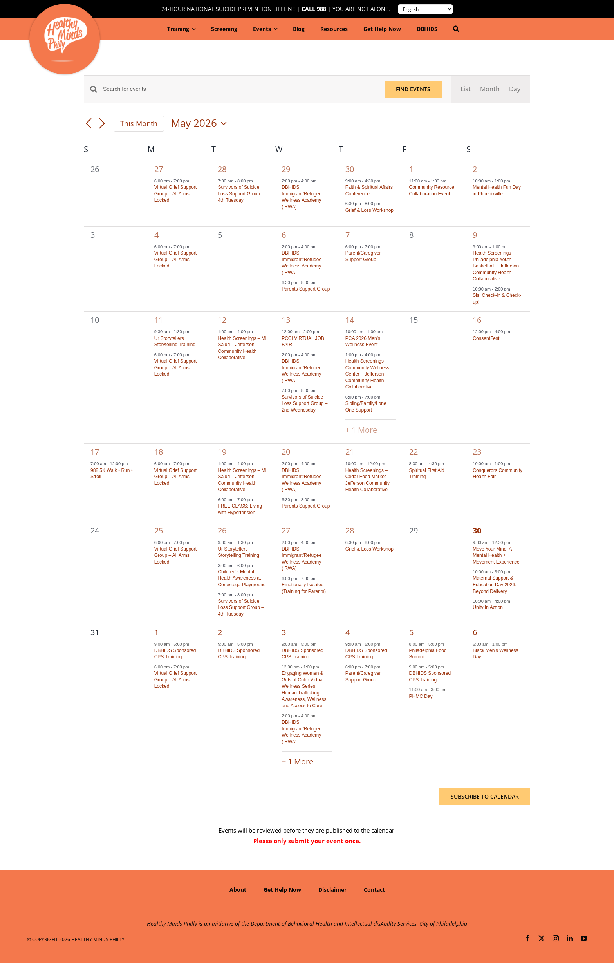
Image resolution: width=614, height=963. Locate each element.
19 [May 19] (222, 451)
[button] (456, 29)
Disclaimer (332, 889)
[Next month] (102, 124)
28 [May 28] (349, 530)
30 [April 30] (349, 169)
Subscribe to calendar (485, 796)
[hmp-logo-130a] (65, 20)
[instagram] (556, 938)
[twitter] (541, 938)
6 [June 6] (475, 632)
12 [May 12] (222, 319)
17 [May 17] (94, 451)
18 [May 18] (158, 451)
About (237, 889)
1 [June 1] (156, 632)
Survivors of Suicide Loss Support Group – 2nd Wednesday (304, 403)
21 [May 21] (349, 451)
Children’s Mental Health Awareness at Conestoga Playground (241, 578)
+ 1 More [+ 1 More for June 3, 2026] (297, 761)
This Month (138, 123)
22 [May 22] (413, 451)
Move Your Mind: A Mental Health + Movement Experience (496, 555)
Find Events (413, 89)
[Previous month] (88, 124)
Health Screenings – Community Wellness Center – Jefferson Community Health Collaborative (367, 374)
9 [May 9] (475, 234)
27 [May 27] (286, 530)
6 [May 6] (284, 234)
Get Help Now (282, 889)
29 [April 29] (286, 169)
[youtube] (584, 938)
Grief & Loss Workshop (369, 210)
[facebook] (527, 938)
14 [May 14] (349, 319)
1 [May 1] (411, 169)
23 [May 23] (477, 451)
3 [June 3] (284, 632)
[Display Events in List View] (465, 89)
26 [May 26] (222, 530)
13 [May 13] (286, 319)
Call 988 (314, 9)
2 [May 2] (475, 169)
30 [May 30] (477, 530)
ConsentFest (486, 338)
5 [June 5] (411, 632)
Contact (374, 889)
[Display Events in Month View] (490, 89)
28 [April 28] (222, 169)
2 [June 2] (220, 632)
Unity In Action (488, 607)
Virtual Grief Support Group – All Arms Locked (175, 193)
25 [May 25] (158, 530)
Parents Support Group (306, 289)
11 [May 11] (158, 319)
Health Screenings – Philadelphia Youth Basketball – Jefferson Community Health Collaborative (496, 266)
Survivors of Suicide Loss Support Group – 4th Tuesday (241, 193)
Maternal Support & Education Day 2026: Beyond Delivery (494, 584)
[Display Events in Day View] (514, 89)
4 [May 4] (156, 234)
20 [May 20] (286, 451)
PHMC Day (421, 696)
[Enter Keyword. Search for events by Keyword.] (239, 89)
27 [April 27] (158, 169)
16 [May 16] (477, 319)
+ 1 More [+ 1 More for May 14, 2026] (361, 430)
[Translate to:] (425, 9)
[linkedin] (570, 938)
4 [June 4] (347, 632)
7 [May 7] (347, 234)
